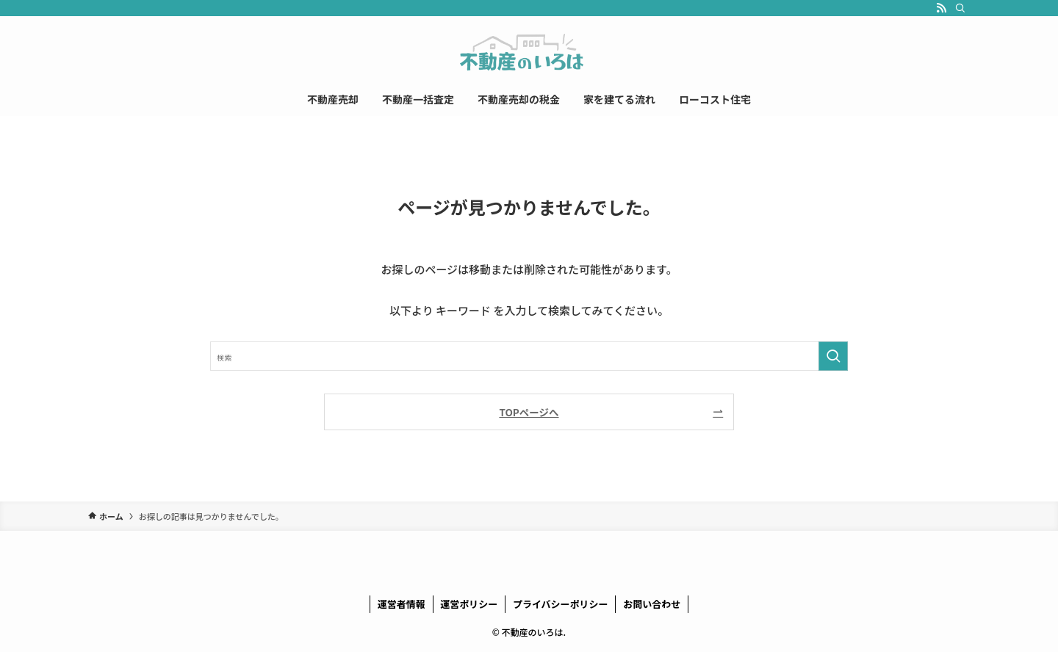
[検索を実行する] (833, 356)
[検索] (960, 8)
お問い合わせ (651, 604)
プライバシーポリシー (560, 604)
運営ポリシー (468, 604)
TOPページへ (528, 412)
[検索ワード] (529, 356)
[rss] (941, 8)
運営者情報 (401, 604)
